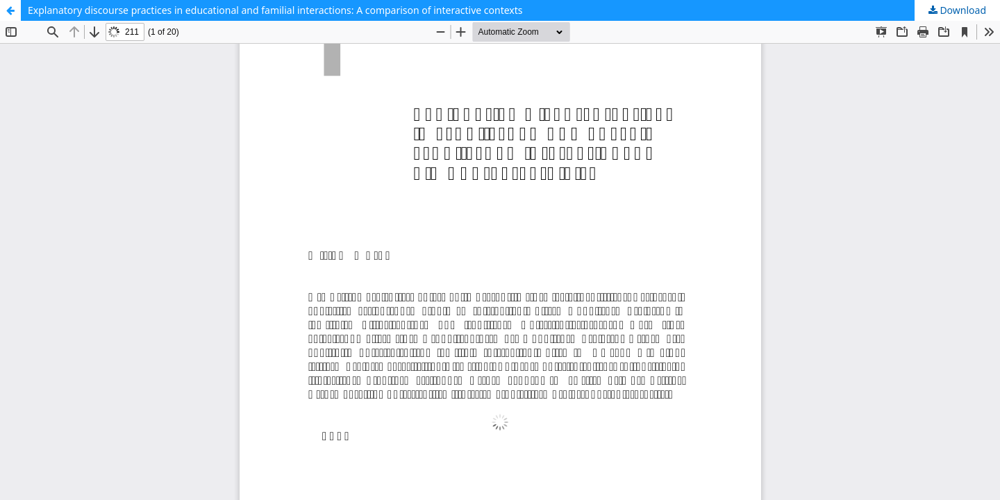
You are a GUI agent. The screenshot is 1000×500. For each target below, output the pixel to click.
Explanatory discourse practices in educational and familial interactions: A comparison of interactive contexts (275, 10)
